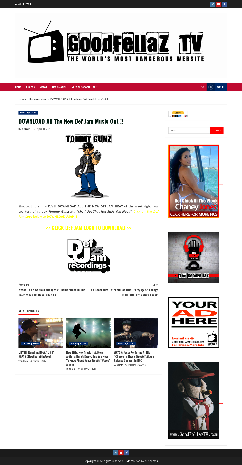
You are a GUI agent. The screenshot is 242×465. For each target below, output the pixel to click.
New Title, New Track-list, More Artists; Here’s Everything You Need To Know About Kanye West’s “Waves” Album (88, 358)
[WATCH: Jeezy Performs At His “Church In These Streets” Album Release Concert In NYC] (136, 333)
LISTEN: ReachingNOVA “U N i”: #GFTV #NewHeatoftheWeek (36, 354)
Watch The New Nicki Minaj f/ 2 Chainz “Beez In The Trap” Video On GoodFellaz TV (53, 289)
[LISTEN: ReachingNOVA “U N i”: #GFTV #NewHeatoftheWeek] (40, 333)
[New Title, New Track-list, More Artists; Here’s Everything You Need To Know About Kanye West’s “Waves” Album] (88, 333)
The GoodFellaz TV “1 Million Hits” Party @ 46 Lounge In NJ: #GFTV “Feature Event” (123, 289)
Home (18, 87)
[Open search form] (202, 87)
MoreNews (133, 461)
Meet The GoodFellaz (83, 87)
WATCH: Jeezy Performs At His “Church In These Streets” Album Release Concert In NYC (134, 356)
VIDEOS (43, 87)
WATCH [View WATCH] (215, 87)
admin (26, 129)
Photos (30, 87)
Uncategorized (28, 112)
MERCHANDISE (59, 87)
